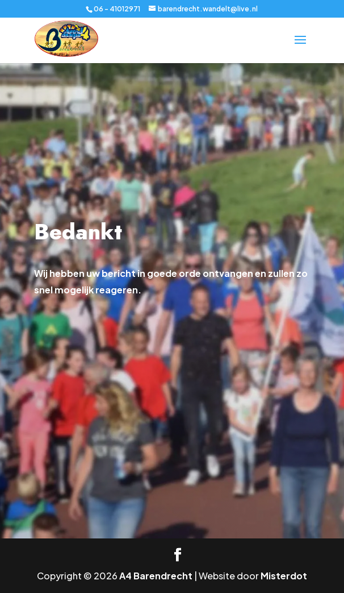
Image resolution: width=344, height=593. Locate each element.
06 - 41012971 (117, 9)
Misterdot (284, 576)
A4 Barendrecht (155, 576)
